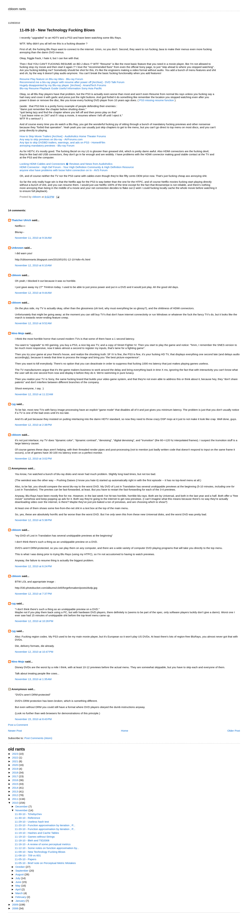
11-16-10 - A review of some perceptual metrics (42, 844)
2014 (15, 787)
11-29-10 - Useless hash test (32, 821)
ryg (14, 404)
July (18, 878)
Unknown (18, 247)
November (21, 810)
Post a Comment (18, 724)
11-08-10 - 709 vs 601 (28, 855)
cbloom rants (17, 9)
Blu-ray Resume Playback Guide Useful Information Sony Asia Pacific (61, 88)
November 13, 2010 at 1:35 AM (33, 679)
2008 (15, 908)
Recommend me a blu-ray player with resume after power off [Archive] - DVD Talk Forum (72, 82)
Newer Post (15, 730)
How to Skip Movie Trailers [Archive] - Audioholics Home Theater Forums (63, 136)
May (18, 885)
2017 (15, 776)
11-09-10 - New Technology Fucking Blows (40, 851)
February (21, 896)
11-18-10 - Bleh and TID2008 (32, 840)
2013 (15, 791)
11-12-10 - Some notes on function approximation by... (47, 848)
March (19, 893)
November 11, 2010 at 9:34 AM (33, 237)
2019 (15, 768)
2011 (15, 798)
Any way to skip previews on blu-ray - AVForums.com (51, 139)
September (22, 870)
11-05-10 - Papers (25, 859)
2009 (15, 904)
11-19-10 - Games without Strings (35, 836)
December (21, 806)
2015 (15, 783)
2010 (15, 802)
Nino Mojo (18, 333)
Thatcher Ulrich (21, 220)
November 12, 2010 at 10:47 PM (34, 651)
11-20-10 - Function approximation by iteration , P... (45, 825)
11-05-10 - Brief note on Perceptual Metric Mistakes (45, 863)
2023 (15, 753)
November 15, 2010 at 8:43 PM (33, 719)
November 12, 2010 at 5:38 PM (33, 520)
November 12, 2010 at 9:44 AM (33, 292)
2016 (15, 780)
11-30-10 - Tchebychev (28, 814)
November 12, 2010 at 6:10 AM (33, 265)
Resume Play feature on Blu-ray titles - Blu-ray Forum (51, 79)
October (20, 866)
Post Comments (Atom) (38, 738)
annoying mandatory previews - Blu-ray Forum (47, 145)
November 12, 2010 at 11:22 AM (34, 394)
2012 (15, 795)
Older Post (233, 730)
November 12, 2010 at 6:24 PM (33, 566)
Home (124, 730)
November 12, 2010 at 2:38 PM (33, 424)
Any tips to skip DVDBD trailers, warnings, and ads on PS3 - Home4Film (62, 142)
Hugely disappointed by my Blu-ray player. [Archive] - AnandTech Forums (63, 85)
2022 (15, 757)
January (20, 900)
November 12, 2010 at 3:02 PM (33, 458)
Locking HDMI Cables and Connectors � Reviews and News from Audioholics (66, 163)
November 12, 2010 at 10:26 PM (34, 621)
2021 (15, 761)
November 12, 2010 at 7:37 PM (33, 593)
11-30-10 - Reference (27, 817)
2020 (15, 764)
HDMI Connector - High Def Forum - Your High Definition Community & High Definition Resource (77, 167)
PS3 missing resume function (157, 100)
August (19, 874)
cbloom (16, 275)
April (18, 889)
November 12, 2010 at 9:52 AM (33, 323)
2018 (15, 772)
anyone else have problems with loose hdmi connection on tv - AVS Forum (64, 170)
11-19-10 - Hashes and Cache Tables (37, 832)
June (18, 881)
